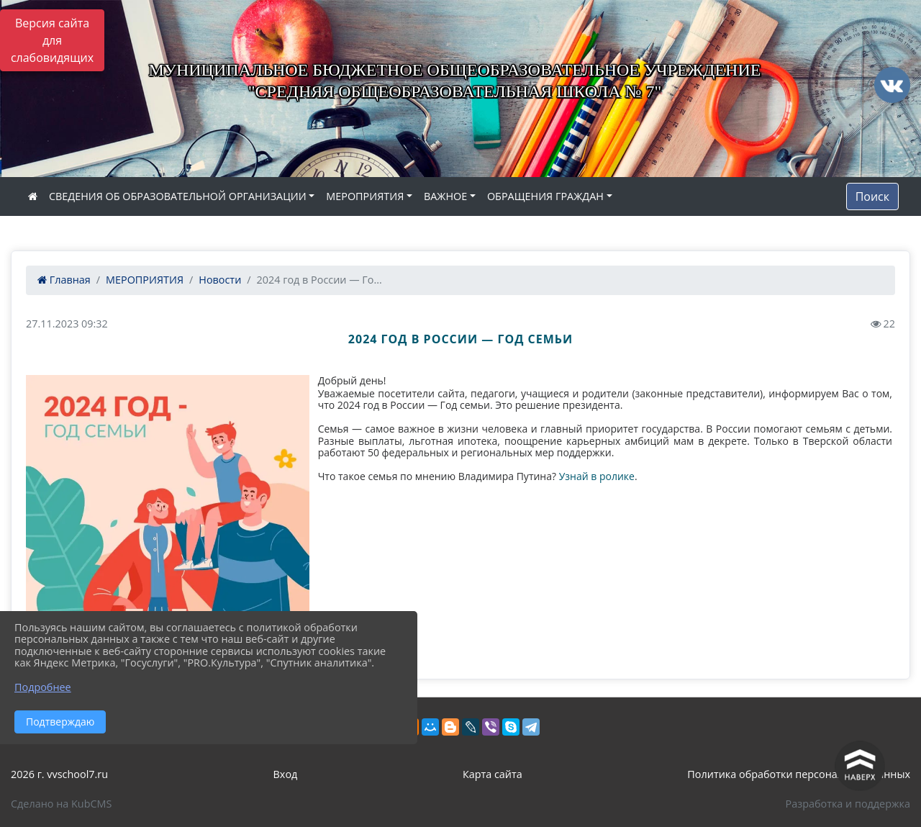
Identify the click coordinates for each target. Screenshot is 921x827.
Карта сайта (492, 774)
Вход (285, 774)
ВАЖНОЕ (445, 196)
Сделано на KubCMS (61, 803)
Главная (64, 279)
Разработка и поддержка (848, 803)
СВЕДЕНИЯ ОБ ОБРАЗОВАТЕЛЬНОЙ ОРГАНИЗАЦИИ (178, 196)
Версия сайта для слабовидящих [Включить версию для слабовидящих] (52, 40)
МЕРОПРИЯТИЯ (365, 196)
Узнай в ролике (597, 476)
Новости (220, 279)
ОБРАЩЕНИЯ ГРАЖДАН (545, 196)
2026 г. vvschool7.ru (59, 774)
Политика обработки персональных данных (798, 774)
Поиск (872, 196)
